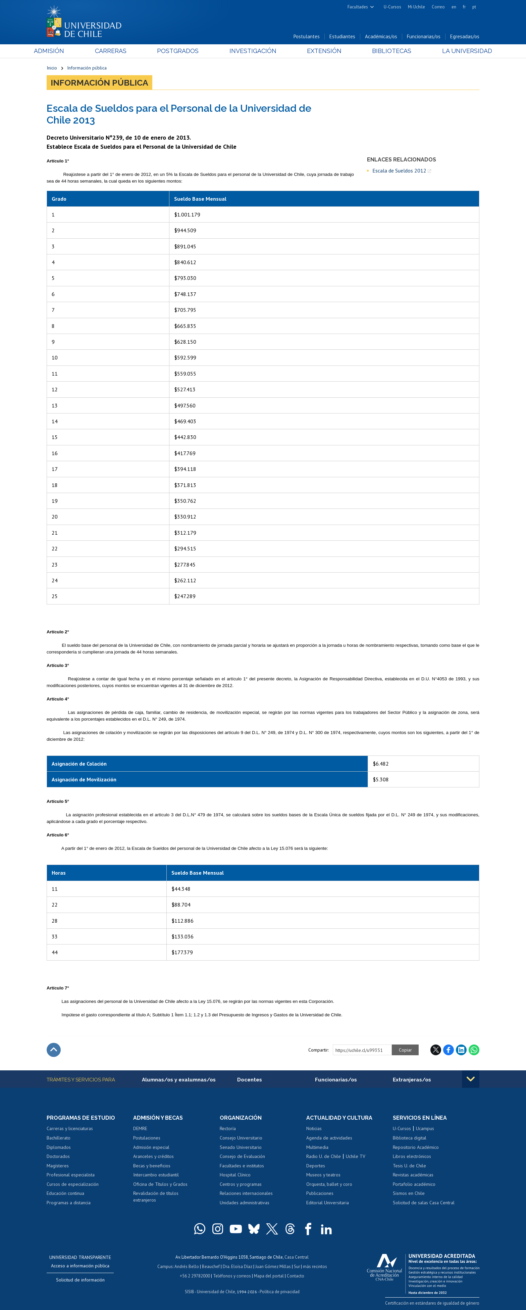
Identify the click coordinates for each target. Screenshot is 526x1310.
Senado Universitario (241, 1147)
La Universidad (454, 50)
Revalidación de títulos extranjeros (155, 1196)
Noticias (314, 1128)
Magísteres (58, 1166)
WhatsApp (474, 1050)
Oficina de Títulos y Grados (160, 1184)
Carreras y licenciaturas (70, 1128)
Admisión (62, 50)
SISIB (189, 1292)
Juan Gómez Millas (273, 1266)
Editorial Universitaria (327, 1203)
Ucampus (425, 1128)
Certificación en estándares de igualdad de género (432, 1303)
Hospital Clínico (235, 1175)
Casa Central (296, 1257)
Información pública (87, 67)
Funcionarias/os (423, 36)
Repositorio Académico (416, 1147)
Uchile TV (355, 1156)
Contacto (295, 1276)
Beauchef (211, 1266)
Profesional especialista (71, 1175)
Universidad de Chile (216, 1292)
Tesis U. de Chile (409, 1166)
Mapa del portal (269, 1276)
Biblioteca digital (409, 1138)
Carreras (119, 50)
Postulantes (307, 36)
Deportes (315, 1166)
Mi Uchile (416, 7)
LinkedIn (461, 1050)
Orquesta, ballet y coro (329, 1184)
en (454, 7)
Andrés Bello (186, 1266)
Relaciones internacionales (246, 1193)
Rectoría (228, 1128)
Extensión (320, 50)
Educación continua (65, 1193)
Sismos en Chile (409, 1193)
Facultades (358, 7)
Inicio (52, 67)
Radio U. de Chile (323, 1156)
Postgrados (182, 50)
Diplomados (59, 1147)
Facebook (448, 1050)
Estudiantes (342, 36)
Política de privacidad (280, 1292)
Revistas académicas (413, 1175)
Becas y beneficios (151, 1166)
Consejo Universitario (241, 1138)
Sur (297, 1266)
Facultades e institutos (242, 1166)
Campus (165, 1266)
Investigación (252, 50)
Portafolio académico (414, 1184)
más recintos (315, 1266)
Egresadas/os (464, 36)
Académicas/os (381, 36)
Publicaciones (319, 1193)
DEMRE (140, 1128)
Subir (54, 1050)
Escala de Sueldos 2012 (399, 170)
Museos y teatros (323, 1175)
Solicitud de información (80, 1280)
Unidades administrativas (244, 1203)
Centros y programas (241, 1184)
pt (474, 7)
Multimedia (317, 1147)
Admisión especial (151, 1147)
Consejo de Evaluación (242, 1156)
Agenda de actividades (329, 1138)
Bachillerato (58, 1138)
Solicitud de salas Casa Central (424, 1203)
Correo (438, 7)
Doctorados (58, 1156)
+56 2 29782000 (195, 1276)
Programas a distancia (69, 1203)
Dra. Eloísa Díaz (237, 1266)
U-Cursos (392, 7)
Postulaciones (146, 1138)
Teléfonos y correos (232, 1276)
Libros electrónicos (412, 1156)
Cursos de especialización (73, 1184)
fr (464, 7)
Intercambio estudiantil (156, 1175)
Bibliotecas (383, 50)
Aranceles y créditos (153, 1156)
